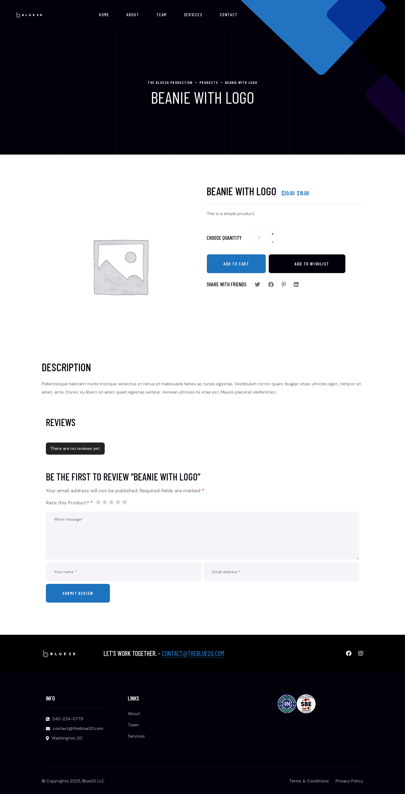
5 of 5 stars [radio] (124, 501)
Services (193, 14)
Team (161, 14)
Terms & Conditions (309, 781)
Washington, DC (67, 738)
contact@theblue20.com (193, 653)
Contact (229, 14)
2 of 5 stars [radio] (104, 501)
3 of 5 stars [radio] (111, 501)
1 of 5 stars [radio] (98, 501)
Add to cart (236, 263)
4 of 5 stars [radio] (117, 501)
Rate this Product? (69, 502)
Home (104, 14)
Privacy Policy (349, 781)
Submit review (77, 593)
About (132, 14)
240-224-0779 (67, 719)
